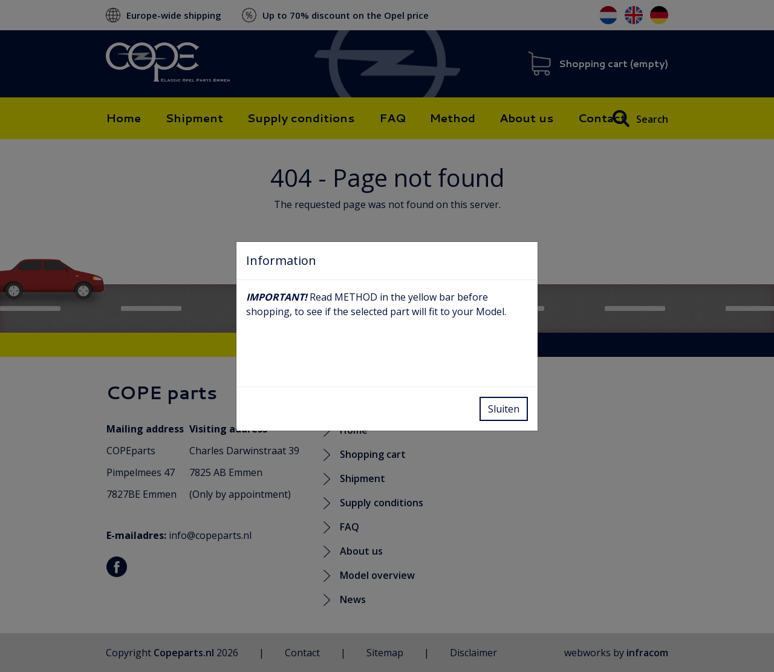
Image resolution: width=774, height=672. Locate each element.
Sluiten (503, 409)
